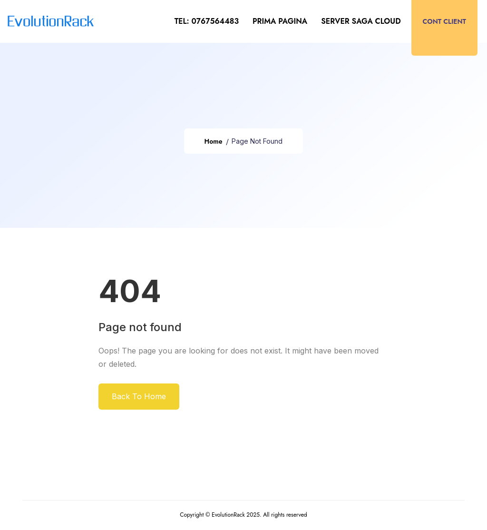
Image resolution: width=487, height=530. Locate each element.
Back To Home (139, 396)
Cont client (444, 21)
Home (214, 141)
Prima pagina (280, 21)
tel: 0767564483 (207, 21)
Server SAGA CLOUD (360, 21)
